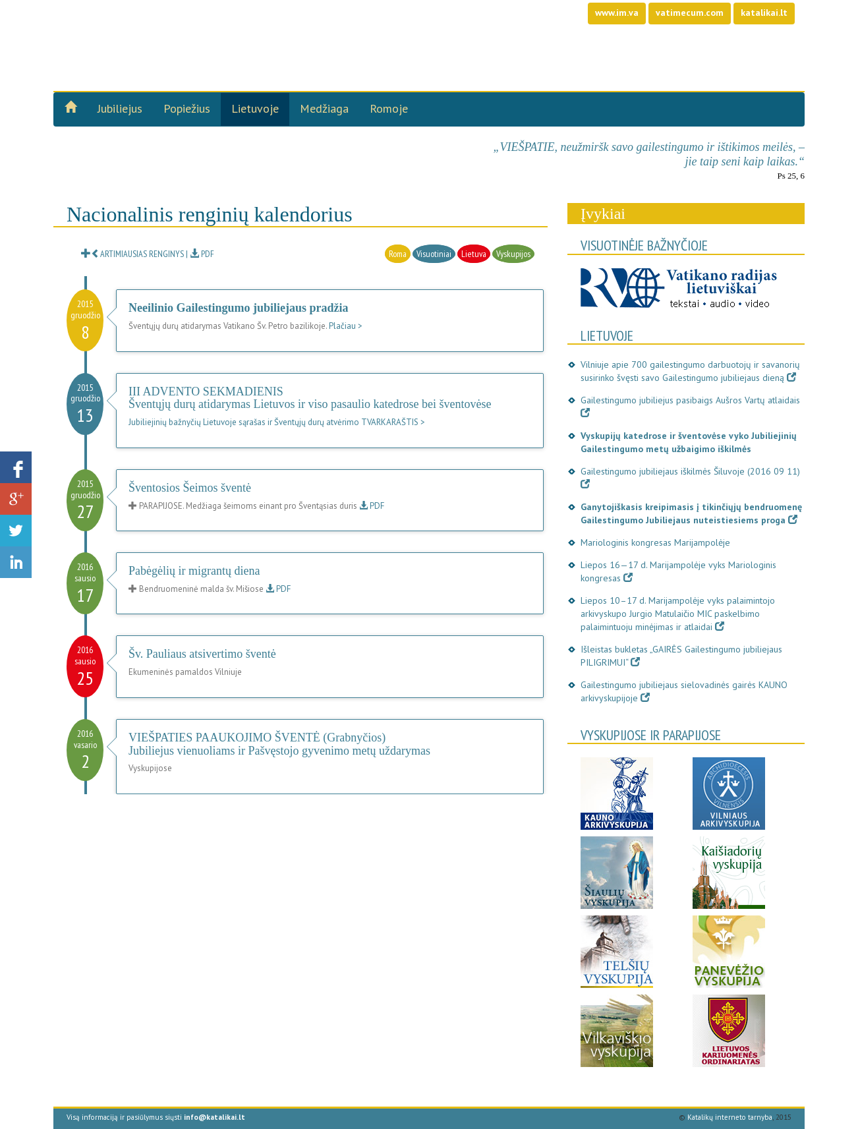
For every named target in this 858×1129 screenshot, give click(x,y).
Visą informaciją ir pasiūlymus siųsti (156, 1117)
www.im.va (617, 12)
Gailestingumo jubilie (204, 33)
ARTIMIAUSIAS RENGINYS (132, 254)
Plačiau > (345, 326)
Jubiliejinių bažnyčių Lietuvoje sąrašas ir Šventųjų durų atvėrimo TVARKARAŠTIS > (277, 422)
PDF (202, 254)
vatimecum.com (690, 12)
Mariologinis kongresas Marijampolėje (655, 542)
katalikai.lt (764, 12)
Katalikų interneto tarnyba (729, 1117)
